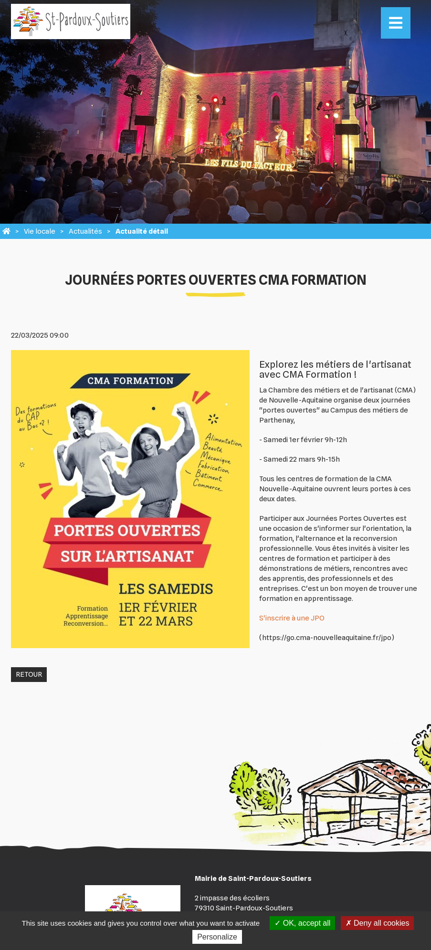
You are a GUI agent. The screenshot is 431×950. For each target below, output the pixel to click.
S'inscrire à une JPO (292, 618)
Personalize (217, 937)
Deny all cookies (378, 923)
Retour (29, 674)
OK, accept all (302, 923)
